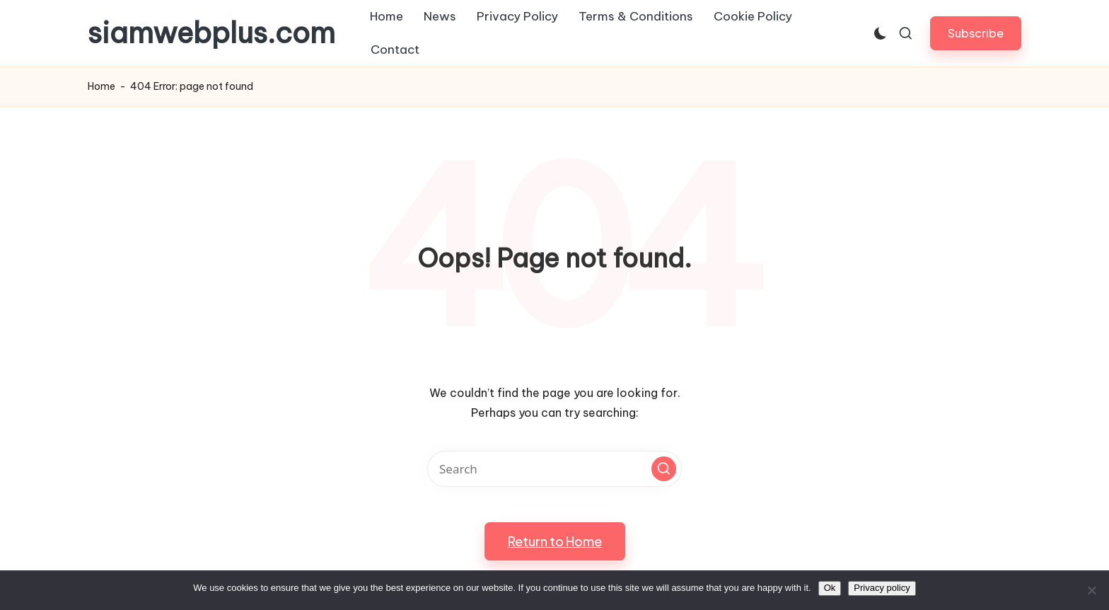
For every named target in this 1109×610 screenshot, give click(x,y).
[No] (1091, 590)
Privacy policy (882, 587)
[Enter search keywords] (554, 469)
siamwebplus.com (211, 33)
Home (101, 86)
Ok (830, 587)
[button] (975, 33)
